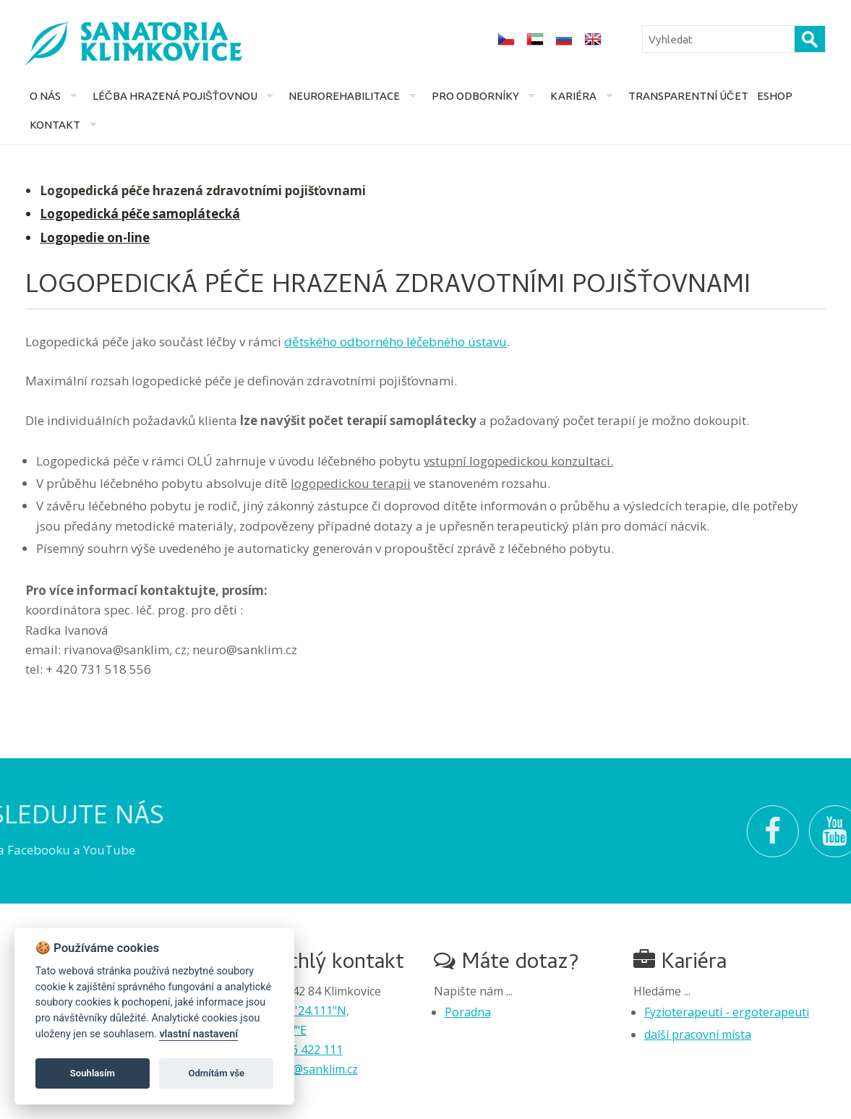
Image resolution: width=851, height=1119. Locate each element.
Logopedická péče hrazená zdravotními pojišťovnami (203, 190)
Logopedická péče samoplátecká (140, 213)
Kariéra (573, 96)
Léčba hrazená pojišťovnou (175, 96)
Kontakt (55, 125)
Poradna (468, 1012)
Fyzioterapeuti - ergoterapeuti (726, 1012)
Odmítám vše (216, 1073)
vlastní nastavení (198, 1034)
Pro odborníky (475, 96)
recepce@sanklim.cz (304, 1069)
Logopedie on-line (95, 237)
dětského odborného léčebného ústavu (395, 341)
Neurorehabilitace (344, 96)
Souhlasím (92, 1073)
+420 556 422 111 (296, 1050)
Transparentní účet (688, 96)
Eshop (774, 96)
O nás (45, 96)
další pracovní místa (697, 1034)
